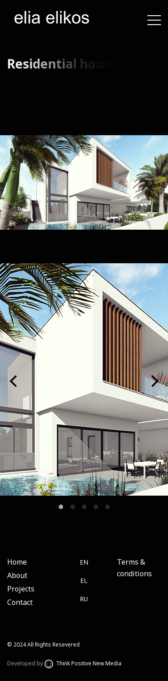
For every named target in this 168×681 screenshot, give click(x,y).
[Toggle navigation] (154, 19)
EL (83, 580)
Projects (20, 589)
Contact (20, 602)
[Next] (154, 381)
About (17, 575)
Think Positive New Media (82, 663)
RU (84, 599)
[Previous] (14, 381)
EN (84, 562)
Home (17, 562)
